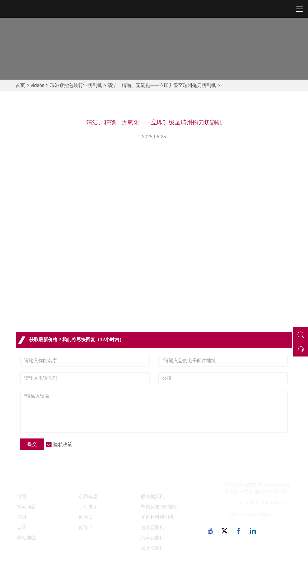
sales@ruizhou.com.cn (262, 502)
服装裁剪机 (152, 496)
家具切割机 (152, 548)
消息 (22, 517)
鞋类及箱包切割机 (159, 506)
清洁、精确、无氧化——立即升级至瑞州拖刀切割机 (161, 85)
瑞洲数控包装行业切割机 (76, 85)
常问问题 (26, 506)
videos (37, 85)
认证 (22, 527)
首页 (20, 85)
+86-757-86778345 (249, 514)
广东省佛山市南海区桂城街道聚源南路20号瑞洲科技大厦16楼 (258, 488)
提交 (32, 444)
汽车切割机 (152, 537)
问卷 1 (85, 517)
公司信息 (88, 496)
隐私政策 (62, 444)
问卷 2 (85, 527)
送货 (22, 496)
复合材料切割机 (157, 517)
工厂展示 (88, 506)
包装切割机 (152, 527)
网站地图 (26, 537)
